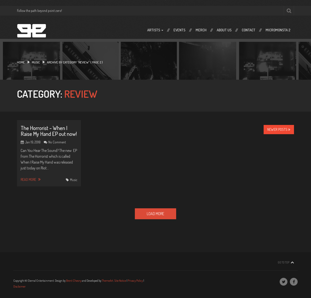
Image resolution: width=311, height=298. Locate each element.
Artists (155, 30)
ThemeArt (107, 280)
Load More (155, 213)
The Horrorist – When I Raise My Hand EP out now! (49, 130)
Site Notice (120, 280)
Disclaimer (19, 286)
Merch (201, 30)
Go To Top (283, 262)
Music (36, 62)
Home (21, 62)
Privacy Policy (135, 280)
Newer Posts (278, 129)
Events (179, 30)
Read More (31, 179)
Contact (248, 30)
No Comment (57, 142)
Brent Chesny (73, 280)
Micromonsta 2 (278, 30)
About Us (224, 30)
